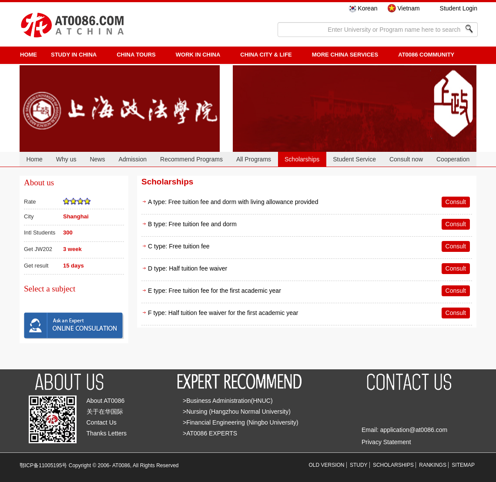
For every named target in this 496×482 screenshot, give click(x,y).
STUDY (359, 465)
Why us (66, 159)
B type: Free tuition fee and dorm (192, 224)
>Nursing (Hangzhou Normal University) (237, 411)
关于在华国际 (105, 411)
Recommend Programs (191, 159)
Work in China (198, 54)
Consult (456, 201)
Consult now (406, 159)
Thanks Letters (107, 433)
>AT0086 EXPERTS (210, 433)
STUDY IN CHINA (74, 54)
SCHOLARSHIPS (393, 465)
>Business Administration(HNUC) (228, 400)
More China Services (345, 54)
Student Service (354, 159)
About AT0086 (106, 400)
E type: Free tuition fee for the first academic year (214, 290)
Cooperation (452, 159)
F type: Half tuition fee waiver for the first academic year (223, 312)
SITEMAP (463, 465)
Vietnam (408, 8)
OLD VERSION (327, 465)
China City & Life (266, 54)
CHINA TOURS (136, 54)
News (97, 159)
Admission (132, 159)
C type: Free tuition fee (179, 246)
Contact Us (102, 422)
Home (34, 159)
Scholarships (302, 159)
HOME (28, 54)
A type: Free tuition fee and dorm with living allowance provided (233, 201)
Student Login (458, 8)
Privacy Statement (386, 441)
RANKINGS (432, 465)
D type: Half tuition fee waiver (187, 268)
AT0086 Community (426, 54)
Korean (367, 8)
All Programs (253, 159)
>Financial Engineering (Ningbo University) (240, 422)
